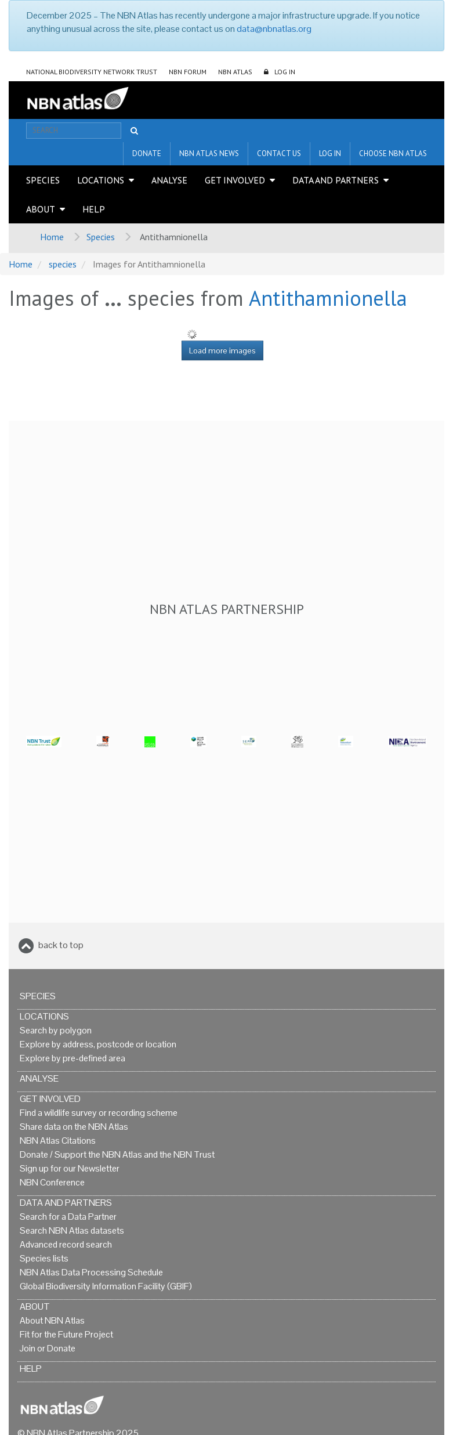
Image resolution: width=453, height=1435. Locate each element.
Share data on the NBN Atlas (74, 1126)
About (40, 209)
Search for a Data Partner (68, 1216)
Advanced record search (66, 1244)
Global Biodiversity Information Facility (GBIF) (106, 1286)
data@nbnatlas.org (274, 29)
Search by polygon (56, 1030)
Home (52, 237)
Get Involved (235, 180)
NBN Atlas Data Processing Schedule (91, 1272)
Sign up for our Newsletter (69, 1168)
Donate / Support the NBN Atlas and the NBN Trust (117, 1154)
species (63, 264)
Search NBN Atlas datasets (72, 1230)
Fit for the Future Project (66, 1334)
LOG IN (284, 71)
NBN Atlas (235, 71)
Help (93, 209)
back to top (61, 945)
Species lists (44, 1258)
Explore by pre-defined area (72, 1058)
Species (43, 180)
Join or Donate (47, 1348)
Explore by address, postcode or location (98, 1044)
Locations (100, 180)
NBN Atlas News (209, 153)
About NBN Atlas (52, 1320)
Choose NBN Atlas (393, 153)
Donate (146, 153)
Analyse (169, 180)
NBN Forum (187, 71)
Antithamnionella (328, 298)
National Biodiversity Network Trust (91, 71)
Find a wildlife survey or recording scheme (98, 1113)
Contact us (279, 153)
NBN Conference (52, 1182)
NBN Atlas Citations (58, 1140)
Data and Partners (335, 180)
